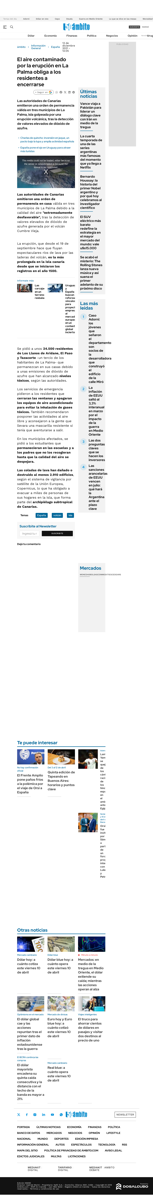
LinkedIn (43, 1114)
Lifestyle (113, 1133)
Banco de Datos (28, 1133)
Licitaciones (77, 1156)
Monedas (85, 574)
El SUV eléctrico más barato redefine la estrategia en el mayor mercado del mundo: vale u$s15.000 (90, 232)
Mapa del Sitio (27, 1150)
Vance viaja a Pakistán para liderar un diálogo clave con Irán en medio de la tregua (90, 115)
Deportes (61, 1139)
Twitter (18, 1114)
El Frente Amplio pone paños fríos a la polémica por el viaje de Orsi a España (30, 783)
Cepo (57, 19)
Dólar (31, 35)
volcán (57, 515)
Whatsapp (61, 1114)
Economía (50, 35)
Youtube (52, 1115)
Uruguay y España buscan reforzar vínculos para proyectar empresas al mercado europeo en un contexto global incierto (71, 309)
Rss (124, 1144)
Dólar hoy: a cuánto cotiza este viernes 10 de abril (28, 966)
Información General (38, 47)
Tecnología (106, 1144)
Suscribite (57, 533)
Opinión (132, 35)
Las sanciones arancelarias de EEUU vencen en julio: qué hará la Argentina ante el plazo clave (98, 487)
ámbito (21, 47)
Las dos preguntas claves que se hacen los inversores (97, 450)
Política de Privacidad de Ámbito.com (71, 1150)
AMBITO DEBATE (101, 1169)
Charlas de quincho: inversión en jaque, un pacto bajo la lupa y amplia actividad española (47, 139)
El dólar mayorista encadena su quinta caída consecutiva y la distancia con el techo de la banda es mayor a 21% (30, 1082)
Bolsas (94, 574)
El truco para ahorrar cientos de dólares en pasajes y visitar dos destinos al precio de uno (90, 1029)
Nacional (24, 1139)
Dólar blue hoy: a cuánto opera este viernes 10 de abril (60, 966)
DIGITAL (35, 1169)
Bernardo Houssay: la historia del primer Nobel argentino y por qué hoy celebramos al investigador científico (91, 192)
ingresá (145, 27)
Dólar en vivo (42, 19)
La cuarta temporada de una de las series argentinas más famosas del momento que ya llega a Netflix (91, 152)
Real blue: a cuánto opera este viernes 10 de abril (59, 1074)
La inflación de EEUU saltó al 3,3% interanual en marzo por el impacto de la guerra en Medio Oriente (96, 411)
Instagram (34, 1114)
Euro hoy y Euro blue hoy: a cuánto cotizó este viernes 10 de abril (60, 1027)
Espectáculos (81, 1144)
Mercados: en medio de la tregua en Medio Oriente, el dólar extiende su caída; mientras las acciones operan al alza (91, 974)
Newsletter (145, 35)
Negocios (112, 35)
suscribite (134, 27)
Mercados (54, 1133)
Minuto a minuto (89, 954)
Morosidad (148, 19)
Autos (60, 1144)
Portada (23, 1127)
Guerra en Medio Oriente (91, 19)
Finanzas (71, 35)
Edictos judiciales (30, 1156)
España (55, 47)
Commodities (105, 574)
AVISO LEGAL (113, 1150)
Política (91, 35)
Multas (56, 1156)
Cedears (116, 574)
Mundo (43, 1139)
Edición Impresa (86, 1139)
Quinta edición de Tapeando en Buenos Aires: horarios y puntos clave (61, 780)
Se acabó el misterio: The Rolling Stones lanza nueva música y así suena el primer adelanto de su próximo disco (91, 273)
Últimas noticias (48, 1127)
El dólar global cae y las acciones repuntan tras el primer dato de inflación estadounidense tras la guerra (29, 1034)
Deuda (69, 19)
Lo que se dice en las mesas (122, 19)
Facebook (27, 1114)
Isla (70, 515)
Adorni (26, 19)
